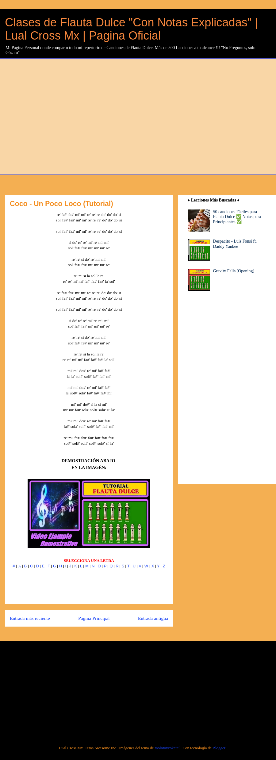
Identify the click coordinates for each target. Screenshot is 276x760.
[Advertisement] (57, 115)
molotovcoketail (167, 748)
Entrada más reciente (30, 618)
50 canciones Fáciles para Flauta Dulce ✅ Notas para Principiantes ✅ (237, 217)
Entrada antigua (153, 618)
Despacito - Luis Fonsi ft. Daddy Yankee (235, 244)
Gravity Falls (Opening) (234, 271)
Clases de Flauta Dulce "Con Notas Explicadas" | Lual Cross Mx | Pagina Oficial (131, 29)
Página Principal (94, 618)
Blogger (219, 748)
